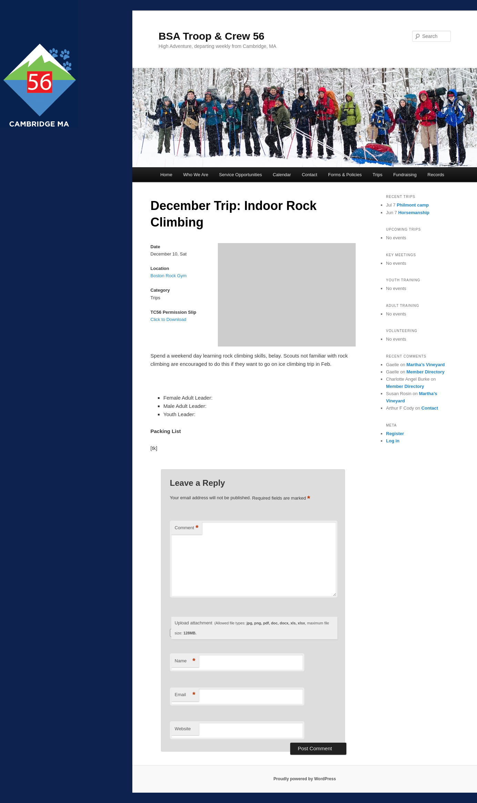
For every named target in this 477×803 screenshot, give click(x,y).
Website (183, 728)
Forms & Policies (345, 174)
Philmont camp (413, 205)
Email (185, 695)
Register (395, 433)
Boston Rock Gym (169, 275)
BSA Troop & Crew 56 (211, 36)
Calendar (282, 174)
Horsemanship (413, 212)
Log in (392, 440)
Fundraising (405, 174)
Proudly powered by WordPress (304, 778)
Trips (377, 174)
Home (166, 174)
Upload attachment (252, 627)
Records (435, 174)
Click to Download (168, 319)
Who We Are (195, 174)
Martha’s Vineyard (425, 364)
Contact (309, 174)
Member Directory (425, 371)
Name (185, 661)
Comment (187, 528)
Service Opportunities (240, 174)
